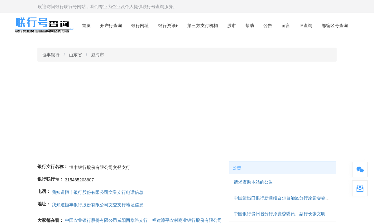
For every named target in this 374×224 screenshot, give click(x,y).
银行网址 (140, 25)
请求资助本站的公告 (253, 182)
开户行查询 (111, 25)
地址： (43, 203)
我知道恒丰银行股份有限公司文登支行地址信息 (97, 204)
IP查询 (306, 25)
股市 (231, 25)
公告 (267, 25)
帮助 (249, 25)
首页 (86, 25)
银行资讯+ (168, 25)
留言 (285, 25)
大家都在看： (50, 220)
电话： (43, 191)
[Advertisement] (187, 111)
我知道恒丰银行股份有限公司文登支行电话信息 (97, 192)
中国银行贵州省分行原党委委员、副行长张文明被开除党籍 (290, 213)
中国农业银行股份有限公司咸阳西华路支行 (106, 220)
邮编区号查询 (335, 25)
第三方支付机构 (202, 25)
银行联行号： (50, 178)
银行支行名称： (52, 166)
